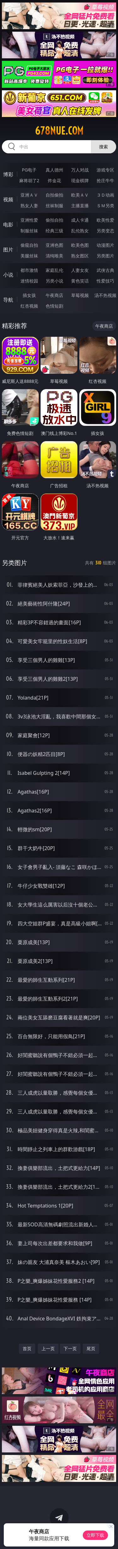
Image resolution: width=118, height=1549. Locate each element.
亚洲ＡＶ (29, 195)
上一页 (48, 1348)
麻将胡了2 (29, 180)
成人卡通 (80, 220)
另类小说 (54, 281)
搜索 (103, 147)
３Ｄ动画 (105, 195)
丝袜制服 (54, 206)
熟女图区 (80, 256)
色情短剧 (54, 306)
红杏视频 (29, 306)
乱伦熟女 (80, 231)
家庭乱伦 (54, 270)
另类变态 (105, 231)
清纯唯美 (54, 256)
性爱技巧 (105, 281)
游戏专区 (105, 170)
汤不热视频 (105, 295)
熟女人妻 (29, 206)
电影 (8, 224)
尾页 (91, 1348)
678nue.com (59, 130)
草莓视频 (80, 295)
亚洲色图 (54, 245)
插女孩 (29, 295)
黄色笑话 (80, 281)
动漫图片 (105, 245)
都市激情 (29, 270)
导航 (8, 299)
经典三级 (54, 231)
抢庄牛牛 (105, 180)
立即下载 (95, 1535)
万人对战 (80, 170)
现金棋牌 (80, 180)
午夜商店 (54, 295)
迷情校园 (29, 281)
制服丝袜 (29, 231)
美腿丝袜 (29, 256)
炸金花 (54, 180)
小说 (8, 274)
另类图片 (105, 256)
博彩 (8, 174)
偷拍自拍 (54, 220)
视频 (8, 199)
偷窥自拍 (29, 245)
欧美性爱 (105, 220)
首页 (27, 1348)
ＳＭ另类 (105, 206)
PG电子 (29, 170)
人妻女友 (80, 270)
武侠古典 (105, 270)
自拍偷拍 (54, 195)
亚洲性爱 (29, 220)
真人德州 (54, 170)
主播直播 (80, 206)
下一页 (70, 1348)
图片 (8, 249)
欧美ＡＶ (80, 195)
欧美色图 (80, 245)
